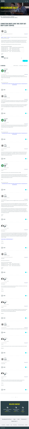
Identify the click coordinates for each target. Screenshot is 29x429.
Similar (2, 37)
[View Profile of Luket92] (5, 30)
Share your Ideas (9, 83)
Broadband (6, 411)
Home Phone (22, 411)
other (6, 37)
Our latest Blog (4, 83)
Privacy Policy (15, 424)
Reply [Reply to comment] (25, 89)
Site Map (26, 424)
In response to (6, 122)
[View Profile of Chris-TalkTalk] (6, 118)
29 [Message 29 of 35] (26, 282)
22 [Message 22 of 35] (26, 99)
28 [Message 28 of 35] (26, 257)
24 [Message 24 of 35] (26, 148)
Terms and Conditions (21, 424)
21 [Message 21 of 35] (26, 74)
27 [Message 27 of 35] (26, 229)
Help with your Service (20, 83)
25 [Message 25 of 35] (26, 169)
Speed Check (14, 421)
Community (22, 1)
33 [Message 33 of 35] (26, 362)
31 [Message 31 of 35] (26, 327)
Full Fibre (15, 411)
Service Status (14, 83)
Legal (11, 424)
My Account (23, 419)
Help (14, 419)
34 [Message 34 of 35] (26, 376)
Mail (18, 419)
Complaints (7, 424)
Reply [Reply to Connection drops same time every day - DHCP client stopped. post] (24, 60)
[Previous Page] (12, 397)
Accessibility (3, 424)
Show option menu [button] (1, 19)
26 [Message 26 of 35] (26, 199)
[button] (25, 1)
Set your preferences (15, 84)
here (10, 37)
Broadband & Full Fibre (6, 419)
